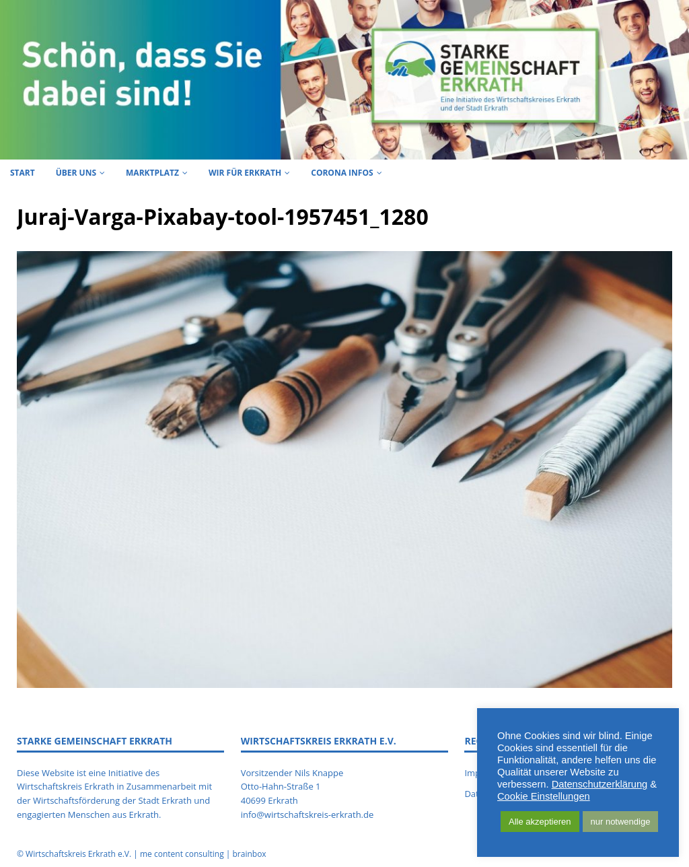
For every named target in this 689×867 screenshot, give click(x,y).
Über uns (76, 172)
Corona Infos (342, 172)
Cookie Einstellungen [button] (543, 796)
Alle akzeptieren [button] (540, 822)
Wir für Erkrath (245, 172)
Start (22, 172)
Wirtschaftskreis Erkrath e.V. (78, 854)
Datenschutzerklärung (600, 784)
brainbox (249, 854)
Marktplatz (152, 172)
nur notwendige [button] (621, 822)
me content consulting (182, 854)
